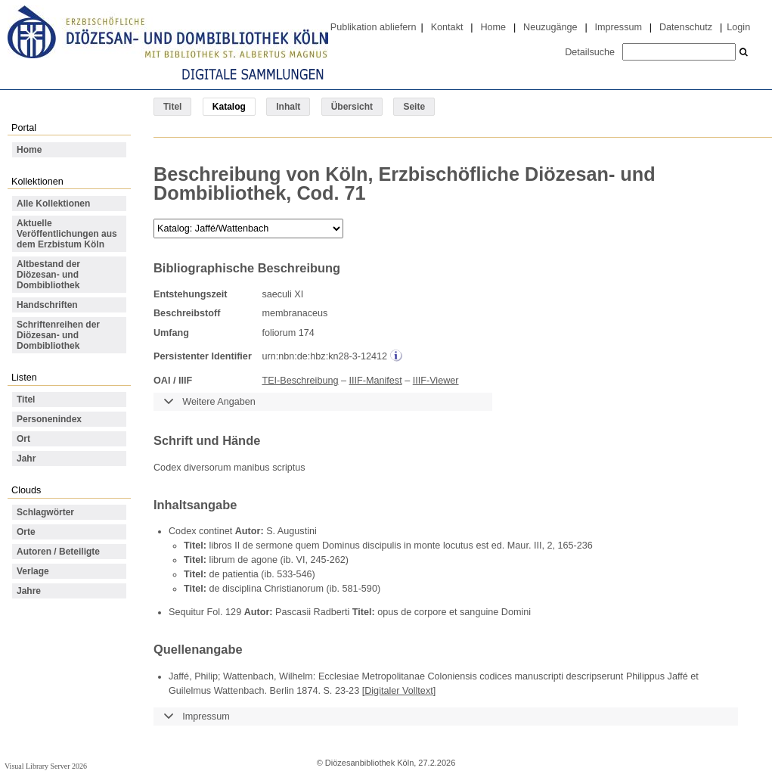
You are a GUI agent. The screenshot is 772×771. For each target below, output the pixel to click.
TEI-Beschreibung (300, 380)
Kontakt (447, 27)
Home (493, 27)
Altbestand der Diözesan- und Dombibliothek (48, 275)
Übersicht (352, 106)
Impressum (618, 27)
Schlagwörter (45, 512)
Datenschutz (685, 27)
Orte (26, 532)
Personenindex (49, 419)
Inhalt (288, 106)
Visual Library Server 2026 (46, 766)
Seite (414, 106)
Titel (172, 106)
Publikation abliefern (373, 27)
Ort (23, 439)
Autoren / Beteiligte (58, 551)
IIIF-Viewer (436, 380)
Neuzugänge (550, 27)
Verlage (33, 571)
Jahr (26, 458)
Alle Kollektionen (53, 203)
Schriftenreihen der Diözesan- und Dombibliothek (58, 335)
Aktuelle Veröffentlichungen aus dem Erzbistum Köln (67, 234)
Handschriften (47, 305)
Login (738, 27)
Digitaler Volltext (398, 691)
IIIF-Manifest (375, 380)
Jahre (29, 591)
